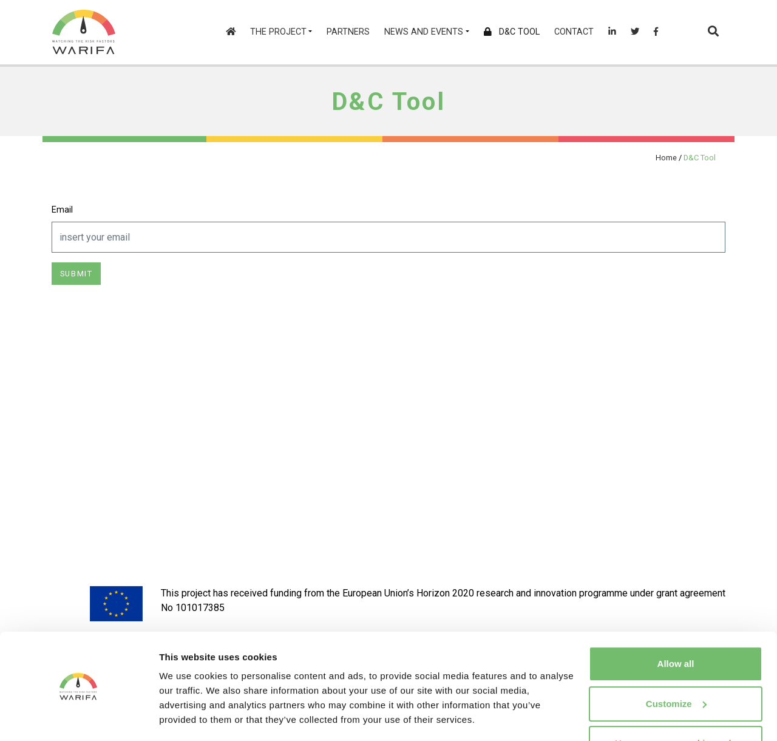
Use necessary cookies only (675, 707)
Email (62, 210)
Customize (676, 667)
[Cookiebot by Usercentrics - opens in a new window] (78, 717)
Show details (187, 717)
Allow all (675, 628)
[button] (713, 32)
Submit (76, 273)
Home (666, 157)
